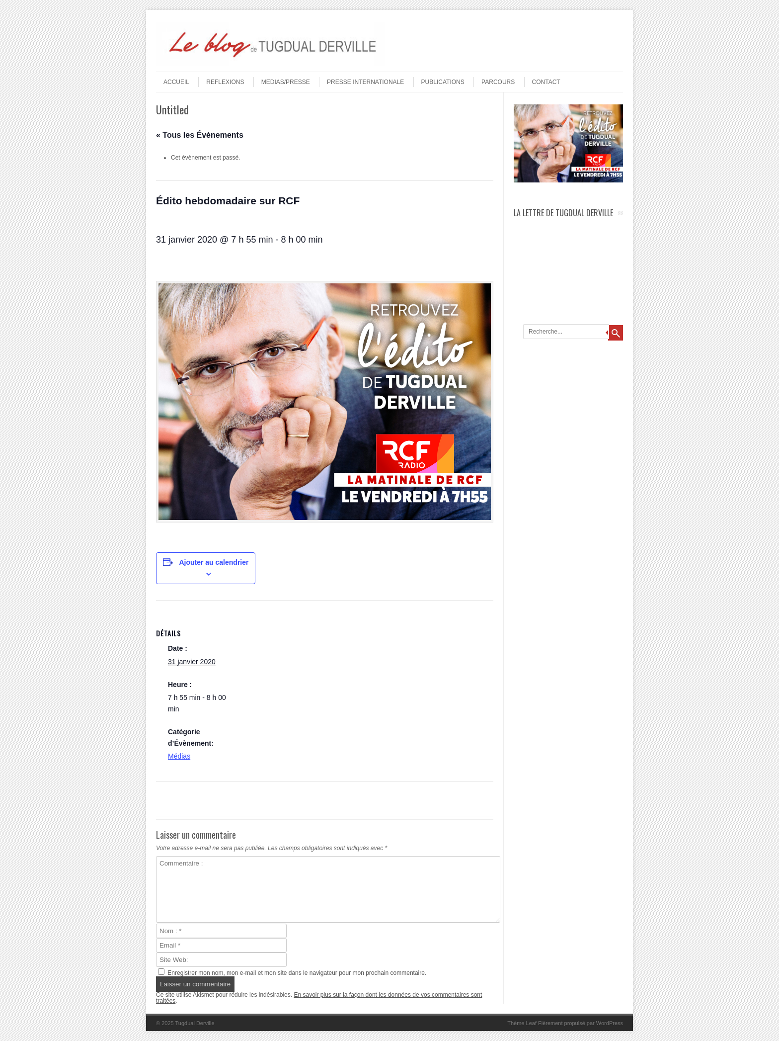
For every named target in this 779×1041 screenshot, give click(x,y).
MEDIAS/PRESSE (285, 82)
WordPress (609, 1023)
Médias (179, 756)
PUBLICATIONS (443, 82)
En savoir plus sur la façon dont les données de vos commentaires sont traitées (319, 997)
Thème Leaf (522, 1023)
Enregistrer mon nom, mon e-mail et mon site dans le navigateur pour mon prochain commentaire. (296, 972)
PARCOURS (498, 82)
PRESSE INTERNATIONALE (365, 82)
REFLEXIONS (225, 82)
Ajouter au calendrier (213, 562)
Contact (546, 82)
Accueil (176, 82)
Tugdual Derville (195, 1023)
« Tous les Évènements (199, 135)
